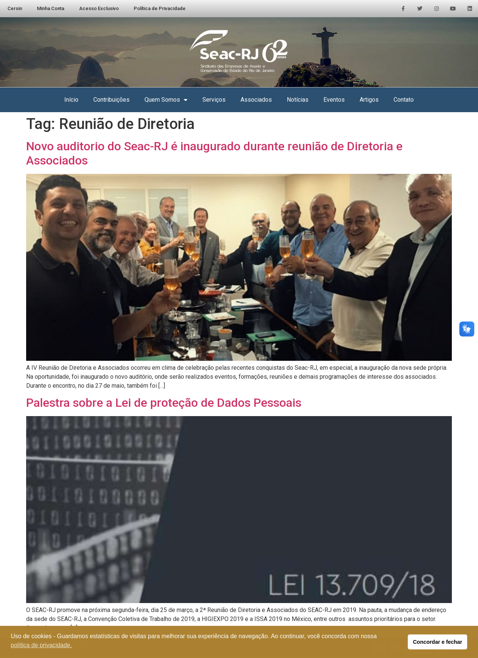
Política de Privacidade (160, 8)
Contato (404, 99)
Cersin (14, 8)
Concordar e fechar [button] (437, 642)
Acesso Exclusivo (99, 8)
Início (71, 99)
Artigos (369, 99)
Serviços (214, 99)
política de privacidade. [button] (41, 645)
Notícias (297, 99)
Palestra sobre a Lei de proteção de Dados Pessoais (163, 403)
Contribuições (111, 99)
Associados (256, 99)
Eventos (334, 99)
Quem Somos (166, 100)
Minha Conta (50, 8)
